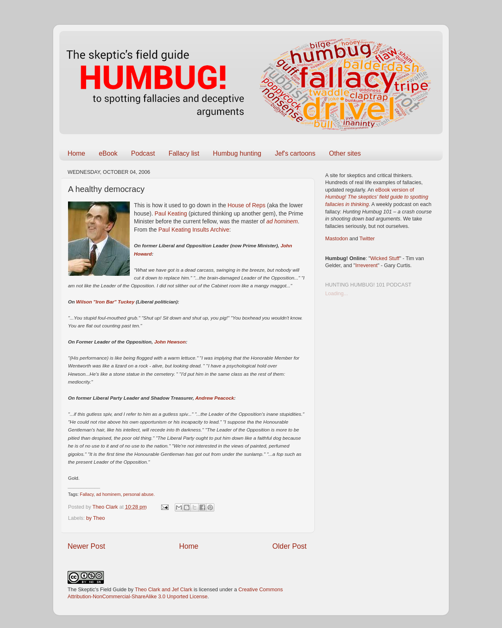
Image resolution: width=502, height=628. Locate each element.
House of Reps (246, 205)
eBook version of (376, 197)
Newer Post (86, 546)
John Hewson (169, 341)
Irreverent (366, 265)
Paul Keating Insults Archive (193, 229)
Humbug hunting (237, 153)
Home (76, 153)
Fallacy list (184, 153)
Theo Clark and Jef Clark (163, 589)
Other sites (345, 153)
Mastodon (336, 239)
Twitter (367, 239)
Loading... (336, 293)
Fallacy (87, 494)
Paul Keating (171, 213)
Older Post (289, 546)
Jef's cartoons (295, 153)
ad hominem (282, 221)
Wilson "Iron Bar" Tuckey (105, 301)
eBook (108, 153)
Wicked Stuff (384, 258)
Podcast (143, 153)
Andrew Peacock (214, 397)
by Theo (95, 518)
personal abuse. (139, 494)
